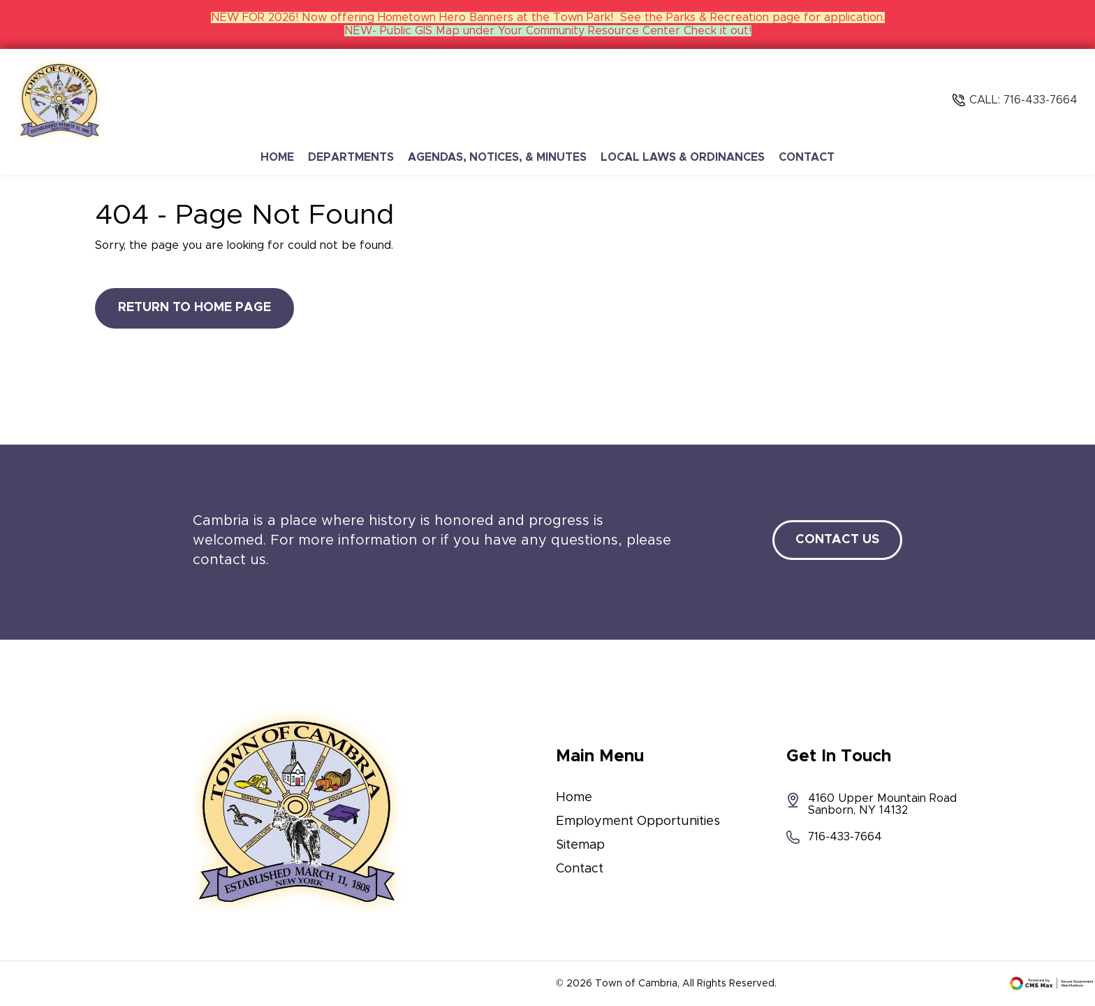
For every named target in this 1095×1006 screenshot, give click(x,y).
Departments (351, 157)
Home (277, 157)
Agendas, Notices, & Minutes (497, 157)
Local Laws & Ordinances (683, 157)
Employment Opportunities (638, 821)
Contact (807, 157)
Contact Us (837, 539)
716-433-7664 (834, 837)
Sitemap (580, 845)
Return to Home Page (194, 307)
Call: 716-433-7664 (1023, 100)
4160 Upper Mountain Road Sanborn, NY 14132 (871, 804)
